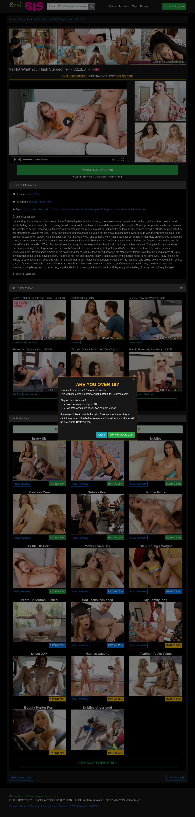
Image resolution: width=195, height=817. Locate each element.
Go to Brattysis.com (121, 434)
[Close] (133, 379)
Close (101, 434)
